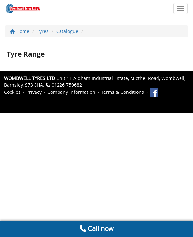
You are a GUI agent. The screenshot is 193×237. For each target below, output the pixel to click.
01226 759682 (67, 85)
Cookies (12, 92)
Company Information (71, 92)
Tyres (43, 31)
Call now (97, 228)
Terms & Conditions (122, 92)
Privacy (34, 92)
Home (19, 31)
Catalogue (67, 31)
